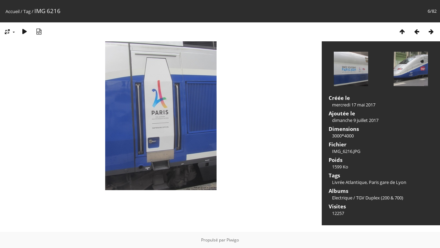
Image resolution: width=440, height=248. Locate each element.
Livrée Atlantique (349, 182)
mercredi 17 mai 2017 (353, 105)
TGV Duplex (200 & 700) (379, 198)
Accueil (13, 11)
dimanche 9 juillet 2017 (355, 120)
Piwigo (233, 240)
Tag (27, 11)
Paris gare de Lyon (387, 182)
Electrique (342, 198)
